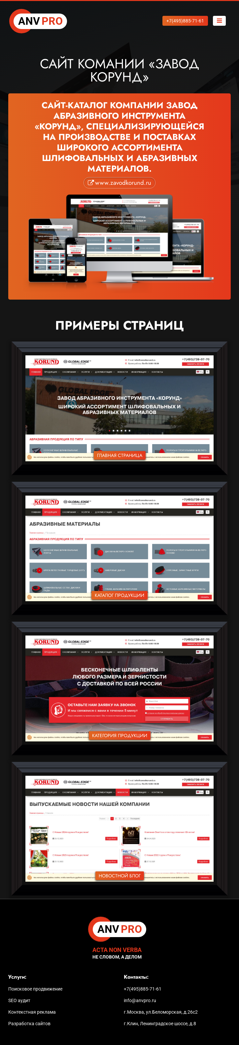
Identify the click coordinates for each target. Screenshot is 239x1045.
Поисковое (35, 989)
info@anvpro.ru (140, 1000)
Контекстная (32, 1012)
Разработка (29, 1023)
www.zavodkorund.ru (123, 182)
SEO (19, 1000)
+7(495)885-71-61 (142, 989)
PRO (40, 21)
